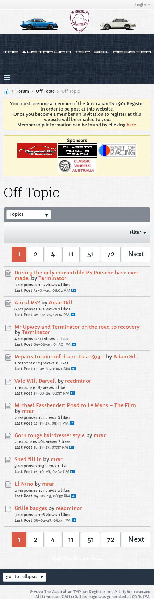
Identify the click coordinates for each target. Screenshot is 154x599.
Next (136, 254)
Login (142, 4)
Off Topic (45, 91)
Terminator (52, 278)
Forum (22, 91)
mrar (28, 411)
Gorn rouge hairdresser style (49, 435)
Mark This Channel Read (77, 558)
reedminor (78, 381)
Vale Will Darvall (35, 381)
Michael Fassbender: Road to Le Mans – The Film (75, 405)
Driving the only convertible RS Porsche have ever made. (76, 275)
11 (71, 254)
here (131, 124)
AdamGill (60, 303)
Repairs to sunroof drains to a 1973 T (59, 357)
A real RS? (27, 303)
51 (90, 254)
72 (111, 254)
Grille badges (30, 508)
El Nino (23, 484)
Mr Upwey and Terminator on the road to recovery (77, 327)
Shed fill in (28, 459)
